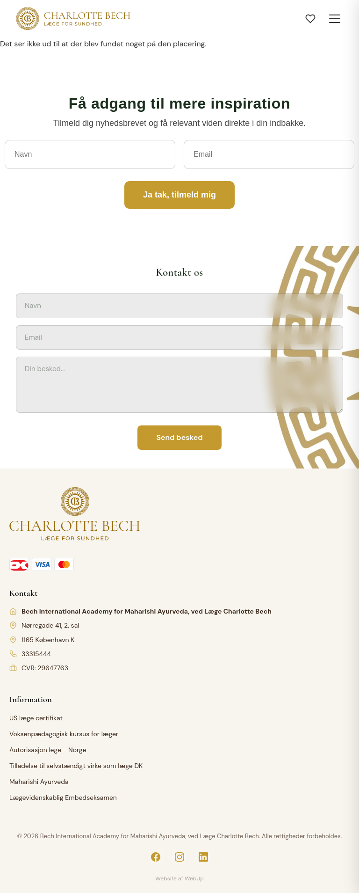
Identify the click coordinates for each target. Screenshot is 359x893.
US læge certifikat (36, 718)
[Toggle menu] (334, 18)
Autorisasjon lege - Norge (47, 750)
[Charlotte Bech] (72, 18)
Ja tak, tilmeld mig (179, 194)
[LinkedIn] (203, 857)
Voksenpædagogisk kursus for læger (63, 734)
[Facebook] (155, 857)
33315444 (36, 654)
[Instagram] (179, 857)
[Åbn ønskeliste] (310, 19)
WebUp (194, 878)
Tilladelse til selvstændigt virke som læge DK (76, 765)
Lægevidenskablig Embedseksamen (63, 797)
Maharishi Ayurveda (39, 781)
